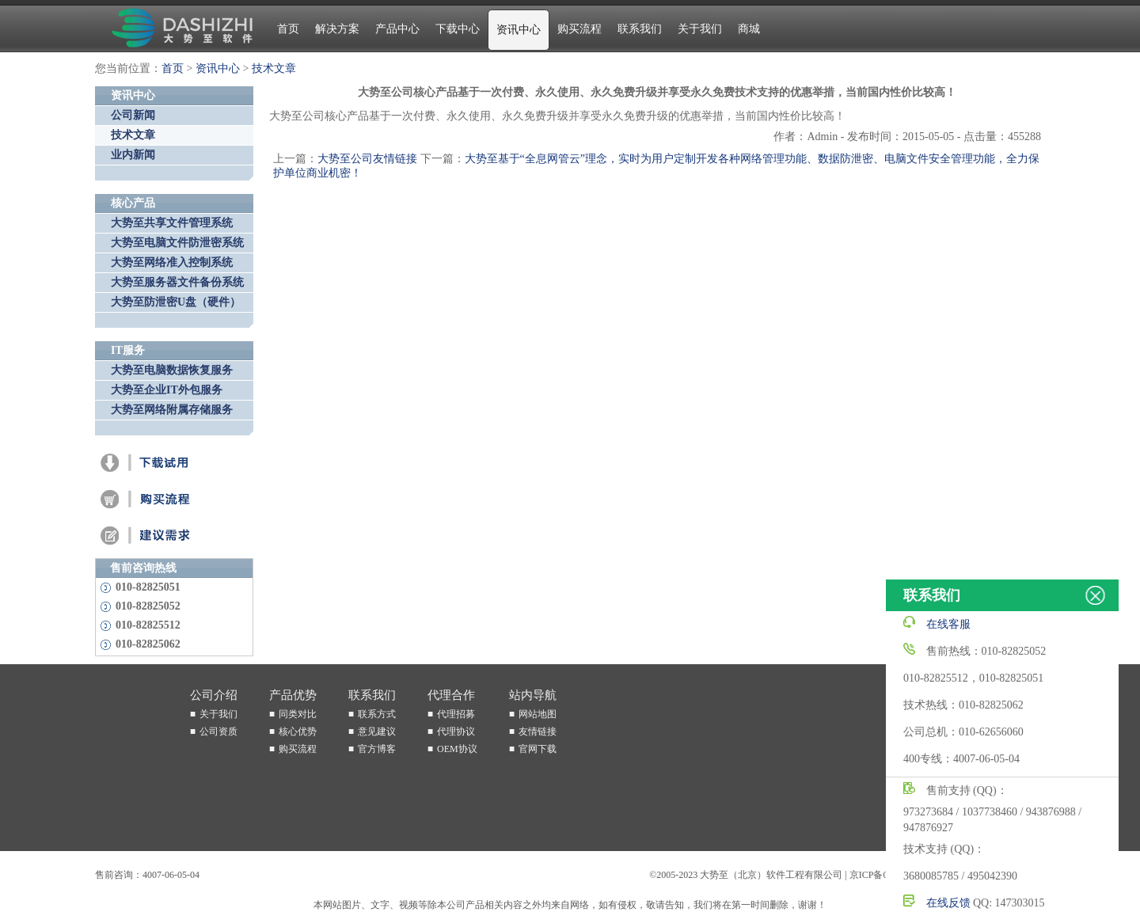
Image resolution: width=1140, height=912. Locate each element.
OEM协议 (457, 748)
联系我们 (640, 29)
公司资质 (219, 731)
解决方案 (337, 29)
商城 (749, 29)
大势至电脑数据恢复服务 (172, 370)
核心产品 (133, 203)
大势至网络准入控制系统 (172, 262)
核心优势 (298, 731)
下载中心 (457, 29)
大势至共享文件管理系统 (172, 223)
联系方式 (377, 714)
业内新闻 (133, 155)
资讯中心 (518, 30)
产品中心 (397, 29)
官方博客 (377, 748)
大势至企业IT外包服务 (166, 390)
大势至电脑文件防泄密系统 (177, 243)
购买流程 (579, 29)
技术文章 (274, 68)
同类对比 (298, 714)
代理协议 (456, 731)
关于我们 (700, 29)
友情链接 (538, 731)
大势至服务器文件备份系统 (177, 282)
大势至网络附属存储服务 (172, 410)
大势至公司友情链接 (367, 159)
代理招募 (456, 714)
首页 (288, 29)
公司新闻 (133, 115)
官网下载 (538, 748)
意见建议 (377, 731)
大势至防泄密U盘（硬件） (176, 302)
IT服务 (128, 350)
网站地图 (538, 714)
